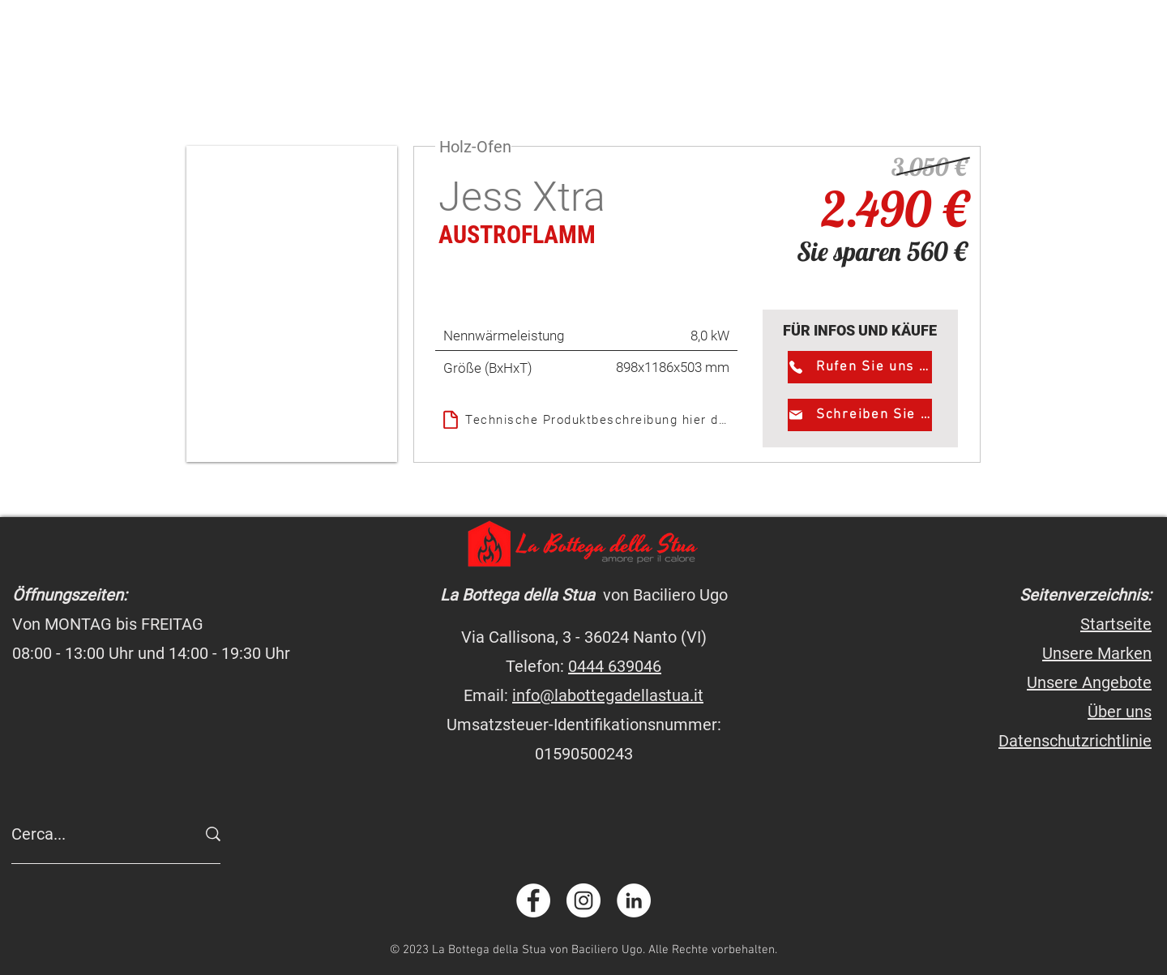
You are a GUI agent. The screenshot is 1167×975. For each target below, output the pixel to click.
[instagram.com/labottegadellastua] (583, 900)
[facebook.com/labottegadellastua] (533, 900)
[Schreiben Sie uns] (860, 415)
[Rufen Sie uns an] (860, 367)
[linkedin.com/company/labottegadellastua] (634, 900)
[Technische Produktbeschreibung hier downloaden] (586, 419)
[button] (291, 304)
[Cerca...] (91, 834)
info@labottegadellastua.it (607, 695)
